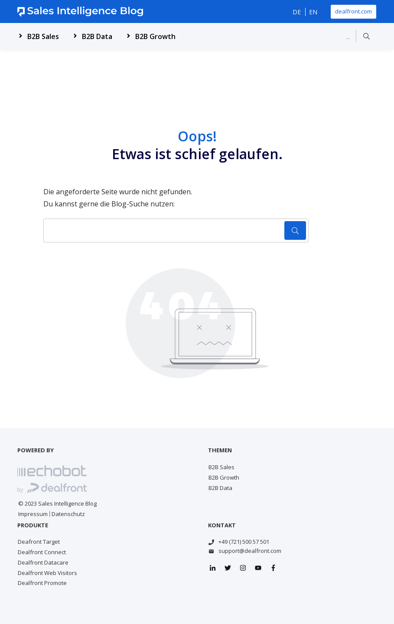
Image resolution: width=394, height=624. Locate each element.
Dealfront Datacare (43, 562)
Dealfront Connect (42, 552)
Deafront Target (39, 542)
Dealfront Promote (42, 583)
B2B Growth (223, 477)
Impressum (33, 514)
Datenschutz (68, 514)
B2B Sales (221, 467)
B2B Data (220, 488)
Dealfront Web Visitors (47, 573)
